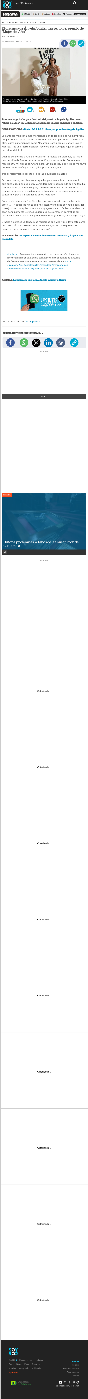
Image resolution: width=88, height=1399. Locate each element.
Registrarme (27, 3)
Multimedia (36, 1368)
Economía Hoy (26, 1360)
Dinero (19, 1364)
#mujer (68, 261)
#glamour (12, 265)
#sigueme (35, 268)
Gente (42, 22)
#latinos (25, 268)
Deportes (36, 1364)
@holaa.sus (13, 254)
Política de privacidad (71, 1369)
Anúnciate (75, 1361)
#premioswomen (59, 265)
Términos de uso (73, 1372)
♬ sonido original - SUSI (52, 268)
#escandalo (45, 265)
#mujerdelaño (14, 268)
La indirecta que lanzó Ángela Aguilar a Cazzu (39, 280)
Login (16, 3)
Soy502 (13, 1360)
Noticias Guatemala (15, 22)
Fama (33, 22)
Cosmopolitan (32, 321)
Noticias (39, 1360)
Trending (12, 1368)
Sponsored (13, 1372)
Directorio (75, 1376)
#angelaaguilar (31, 265)
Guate (11, 1364)
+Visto (44, 396)
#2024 (20, 265)
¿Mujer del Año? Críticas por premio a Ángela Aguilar (53, 129)
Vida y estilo (24, 1368)
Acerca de (75, 1365)
